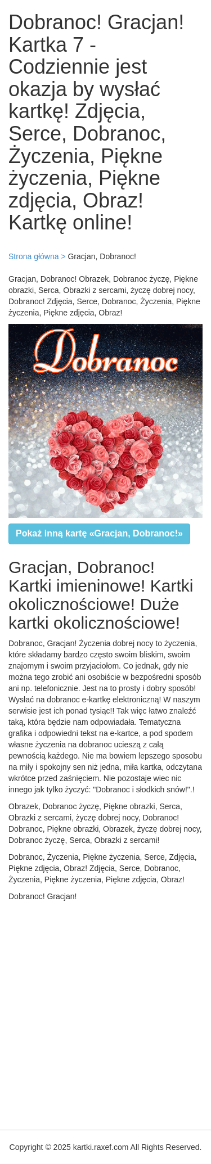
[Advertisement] (105, 1013)
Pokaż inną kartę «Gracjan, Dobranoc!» (99, 533)
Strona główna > (37, 256)
